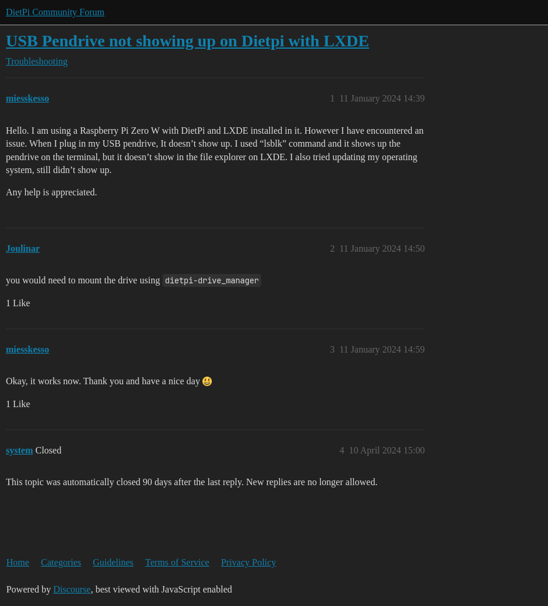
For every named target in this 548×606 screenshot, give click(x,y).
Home (17, 562)
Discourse (72, 589)
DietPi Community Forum (55, 12)
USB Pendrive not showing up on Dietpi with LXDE (187, 41)
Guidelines (113, 562)
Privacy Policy (248, 562)
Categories (61, 562)
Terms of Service (177, 562)
